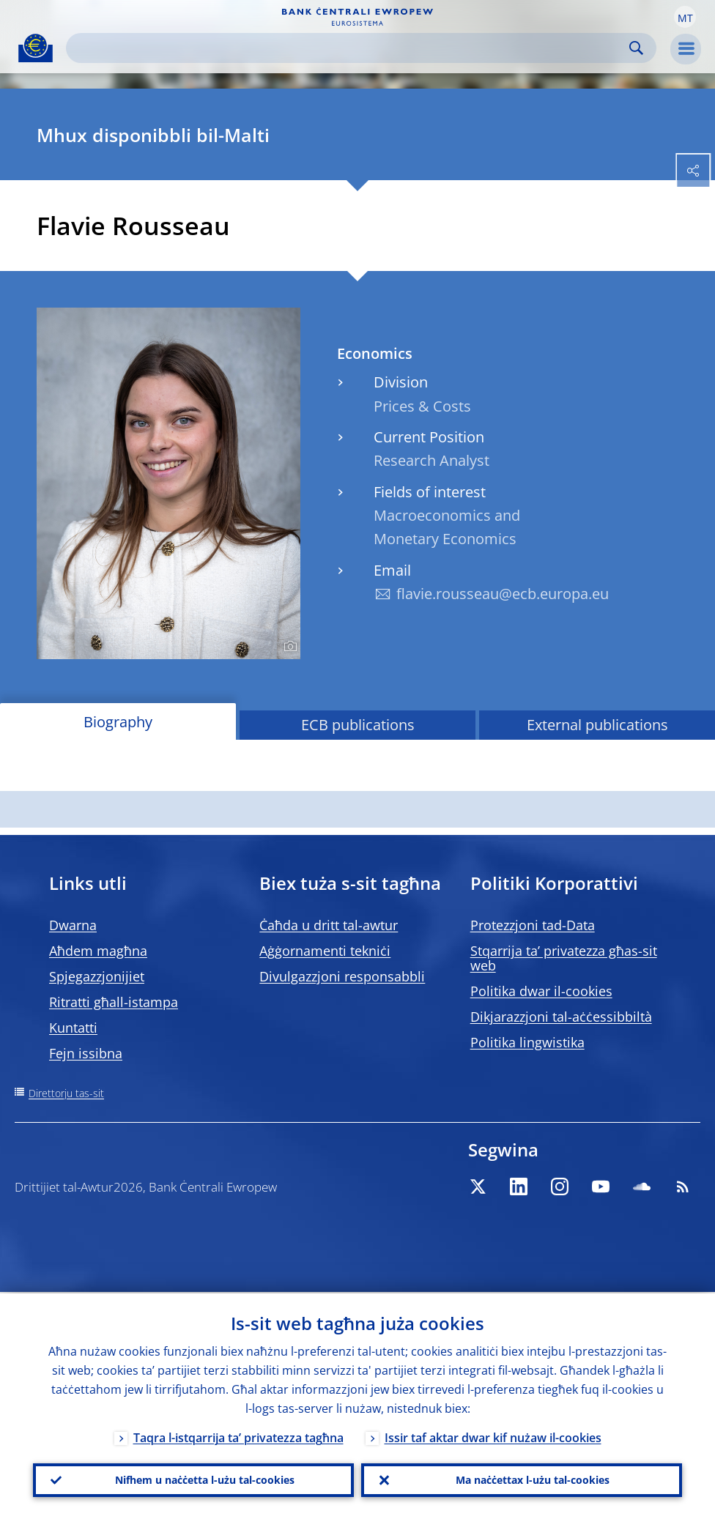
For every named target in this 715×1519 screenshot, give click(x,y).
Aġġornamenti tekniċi (324, 950)
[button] (685, 17)
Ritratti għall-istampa (113, 1002)
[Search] (349, 48)
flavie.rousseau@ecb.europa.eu (502, 593)
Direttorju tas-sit (66, 1093)
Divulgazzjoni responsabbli (342, 976)
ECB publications (358, 725)
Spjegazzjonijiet (96, 976)
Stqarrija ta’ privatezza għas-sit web (563, 958)
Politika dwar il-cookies (541, 991)
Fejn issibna (85, 1053)
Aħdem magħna (98, 950)
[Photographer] (288, 647)
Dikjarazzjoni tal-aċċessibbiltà (561, 1016)
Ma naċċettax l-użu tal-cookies (533, 1479)
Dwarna (73, 925)
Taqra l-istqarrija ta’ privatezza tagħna (238, 1436)
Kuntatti (73, 1027)
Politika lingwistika (527, 1042)
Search (636, 48)
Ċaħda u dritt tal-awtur (328, 925)
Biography (118, 722)
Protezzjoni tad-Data (532, 925)
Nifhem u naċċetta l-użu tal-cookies (204, 1479)
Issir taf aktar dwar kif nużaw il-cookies (493, 1436)
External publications (597, 725)
